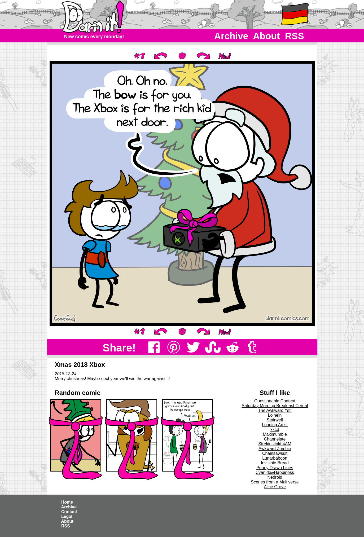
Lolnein (275, 415)
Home (67, 502)
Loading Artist (275, 424)
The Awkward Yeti (274, 410)
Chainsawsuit (274, 453)
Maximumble (275, 434)
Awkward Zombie (274, 448)
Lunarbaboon (274, 458)
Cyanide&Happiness (275, 472)
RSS (294, 36)
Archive (231, 36)
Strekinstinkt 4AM (274, 444)
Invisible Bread (275, 463)
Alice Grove (275, 487)
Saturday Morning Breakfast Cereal (275, 405)
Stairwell (275, 420)
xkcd (274, 429)
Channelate (275, 439)
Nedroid (274, 477)
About (266, 36)
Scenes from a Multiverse (275, 482)
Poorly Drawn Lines (274, 467)
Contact (69, 511)
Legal (67, 516)
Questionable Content (274, 401)
